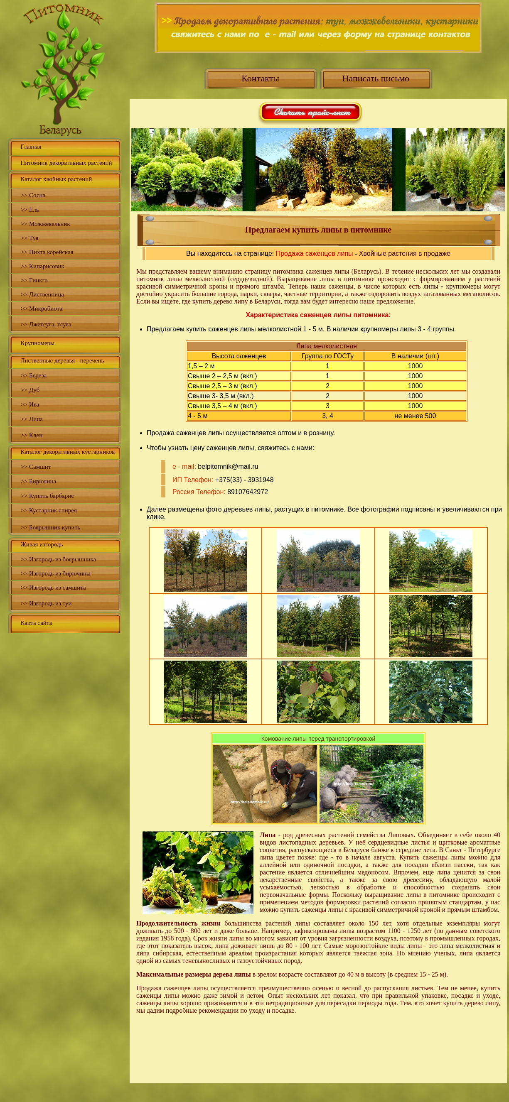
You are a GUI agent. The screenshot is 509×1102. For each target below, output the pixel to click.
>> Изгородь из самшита (53, 587)
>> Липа (31, 419)
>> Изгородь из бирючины (55, 573)
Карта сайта (36, 623)
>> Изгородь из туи (45, 603)
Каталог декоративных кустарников (67, 451)
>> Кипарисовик (42, 266)
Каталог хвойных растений (56, 179)
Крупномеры (37, 343)
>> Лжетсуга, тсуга (45, 324)
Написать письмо (376, 78)
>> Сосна (32, 195)
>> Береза (33, 375)
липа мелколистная (467, 945)
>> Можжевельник (45, 223)
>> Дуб (29, 390)
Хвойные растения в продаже (404, 253)
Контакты (260, 78)
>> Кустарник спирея (48, 510)
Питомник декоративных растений (66, 162)
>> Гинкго (33, 280)
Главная (30, 146)
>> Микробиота (41, 308)
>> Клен (31, 435)
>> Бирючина (38, 481)
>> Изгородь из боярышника (58, 559)
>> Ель (29, 209)
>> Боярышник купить (50, 527)
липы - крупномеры (452, 286)
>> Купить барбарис (47, 495)
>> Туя (29, 238)
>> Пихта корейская (46, 252)
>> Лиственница (42, 294)
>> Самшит (35, 466)
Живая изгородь (41, 544)
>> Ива (29, 404)
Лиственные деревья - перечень (62, 360)
